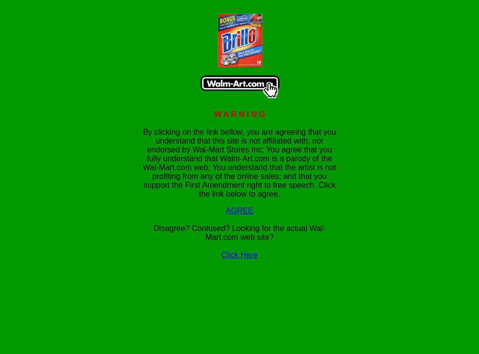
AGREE (239, 210)
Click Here (240, 255)
